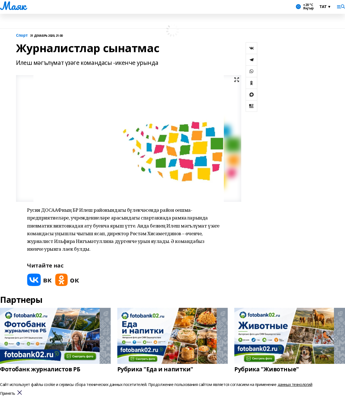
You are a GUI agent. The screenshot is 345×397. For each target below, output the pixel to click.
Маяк (13, 5)
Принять (7, 393)
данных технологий (295, 384)
